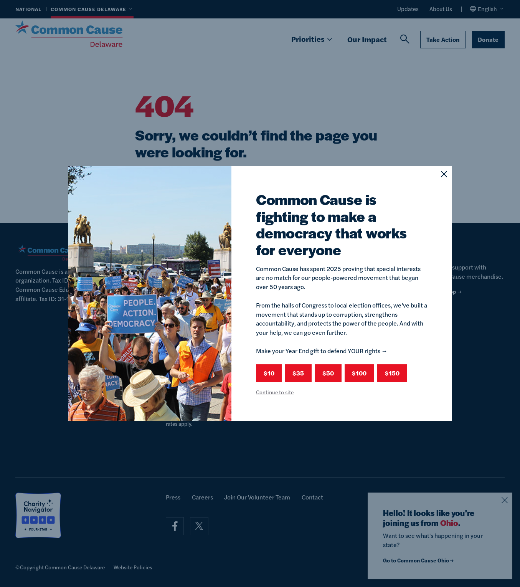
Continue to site (275, 392)
